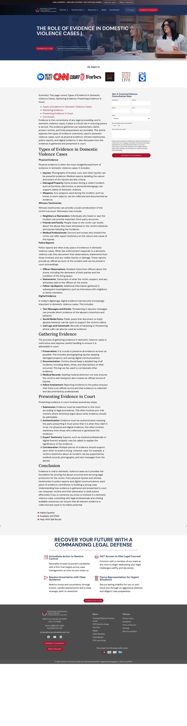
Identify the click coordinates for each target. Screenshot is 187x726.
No (119, 125)
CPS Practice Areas (101, 624)
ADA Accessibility (130, 631)
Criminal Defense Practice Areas (103, 619)
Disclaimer (127, 622)
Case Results (98, 637)
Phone (134, 100)
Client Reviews (99, 634)
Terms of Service (129, 625)
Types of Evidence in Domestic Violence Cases (67, 106)
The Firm (96, 627)
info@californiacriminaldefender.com (55, 632)
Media (95, 630)
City (133, 108)
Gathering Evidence (53, 110)
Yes (115, 125)
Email (113, 108)
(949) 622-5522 (57, 626)
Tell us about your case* (119, 129)
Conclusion (48, 116)
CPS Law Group (99, 640)
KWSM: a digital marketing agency (106, 662)
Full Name (115, 100)
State (113, 115)
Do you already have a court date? (122, 123)
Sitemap (126, 628)
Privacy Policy (128, 618)
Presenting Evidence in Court (58, 113)
